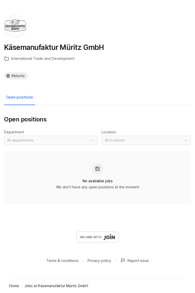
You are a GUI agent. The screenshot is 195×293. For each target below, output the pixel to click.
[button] (51, 140)
